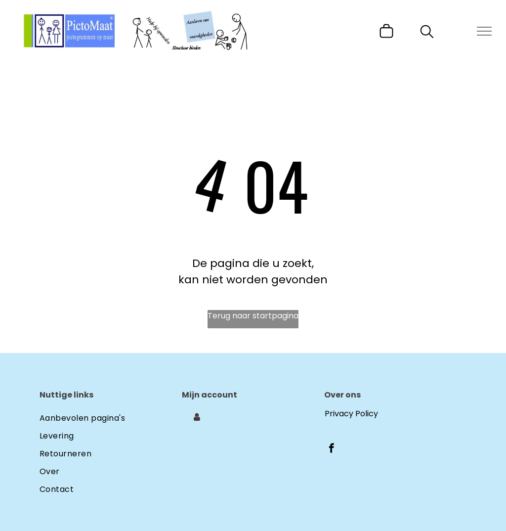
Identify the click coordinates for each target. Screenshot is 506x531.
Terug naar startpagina (253, 315)
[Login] (197, 417)
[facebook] (331, 449)
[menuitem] (111, 416)
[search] (427, 33)
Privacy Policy (351, 413)
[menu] (484, 31)
